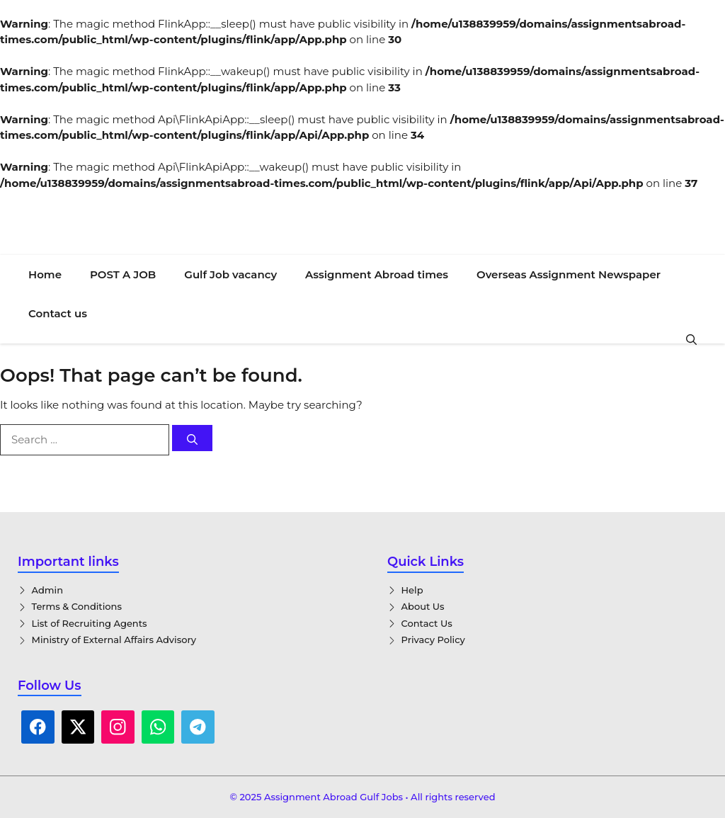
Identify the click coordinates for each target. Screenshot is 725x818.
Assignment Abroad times (376, 274)
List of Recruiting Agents (89, 623)
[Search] (192, 438)
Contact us (57, 313)
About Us (423, 606)
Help (412, 590)
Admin (48, 590)
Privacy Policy (433, 639)
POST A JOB (123, 274)
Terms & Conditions (77, 606)
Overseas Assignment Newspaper (568, 274)
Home (45, 274)
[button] (691, 338)
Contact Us (426, 623)
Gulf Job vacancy (230, 274)
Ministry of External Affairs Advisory (114, 639)
